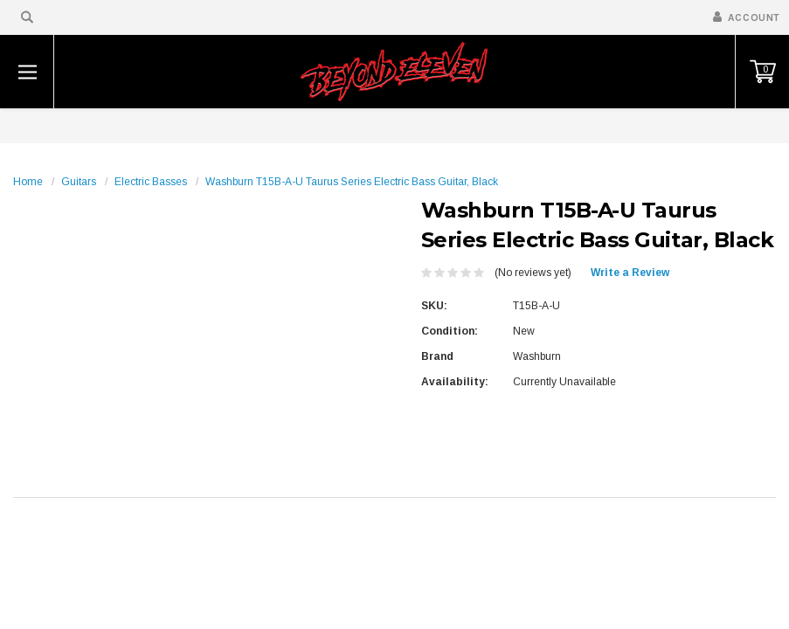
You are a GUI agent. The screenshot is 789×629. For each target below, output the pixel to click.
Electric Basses (150, 182)
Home (28, 182)
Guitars (78, 182)
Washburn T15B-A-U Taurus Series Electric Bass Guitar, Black (351, 182)
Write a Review (630, 272)
